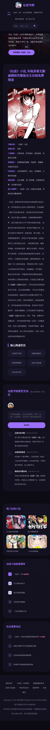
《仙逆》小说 (16, 12)
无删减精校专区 (38, 683)
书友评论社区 (24, 688)
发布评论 (26, 425)
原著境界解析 (17, 363)
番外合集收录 (19, 19)
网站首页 (9, 683)
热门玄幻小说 (30, 19)
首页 (8, 12)
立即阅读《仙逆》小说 (21, 52)
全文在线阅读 (27, 12)
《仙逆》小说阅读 (22, 683)
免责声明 (36, 688)
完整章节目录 (38, 12)
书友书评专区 (17, 372)
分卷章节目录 (17, 353)
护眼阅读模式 (36, 353)
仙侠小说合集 (36, 363)
